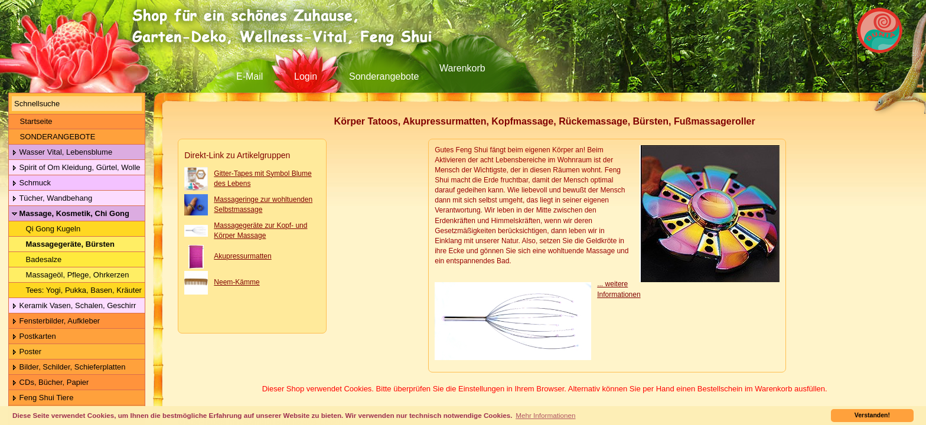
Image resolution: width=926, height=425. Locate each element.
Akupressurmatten (242, 256)
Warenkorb (462, 68)
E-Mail (249, 76)
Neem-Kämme (236, 282)
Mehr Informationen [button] (545, 415)
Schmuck (31, 183)
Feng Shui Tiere (42, 398)
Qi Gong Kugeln (46, 229)
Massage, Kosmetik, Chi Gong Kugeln (69, 214)
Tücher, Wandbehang (52, 198)
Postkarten (34, 336)
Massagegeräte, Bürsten (63, 244)
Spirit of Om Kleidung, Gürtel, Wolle (76, 168)
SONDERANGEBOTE (53, 136)
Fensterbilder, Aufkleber (56, 321)
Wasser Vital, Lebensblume (62, 152)
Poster (26, 352)
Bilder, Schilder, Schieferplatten (69, 367)
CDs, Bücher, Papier (50, 382)
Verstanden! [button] (872, 415)
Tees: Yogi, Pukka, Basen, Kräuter (77, 290)
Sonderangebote (384, 76)
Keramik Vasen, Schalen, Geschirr (74, 306)
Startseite (32, 121)
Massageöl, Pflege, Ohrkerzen (70, 275)
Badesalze (36, 260)
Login (305, 76)
